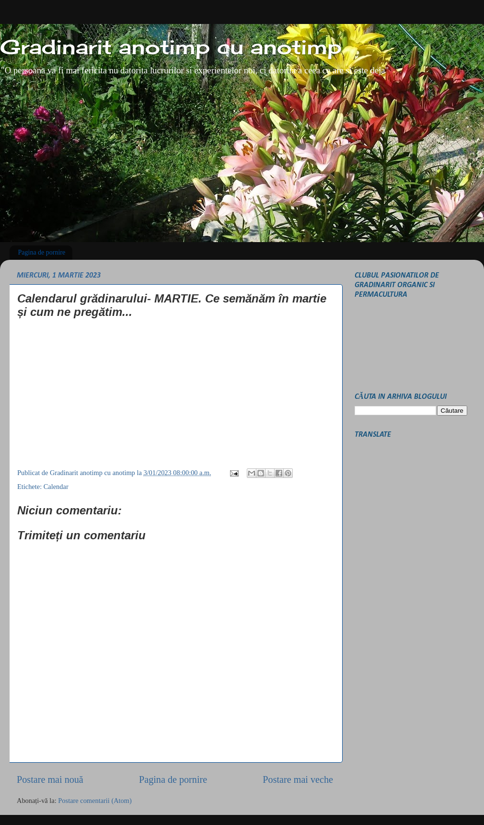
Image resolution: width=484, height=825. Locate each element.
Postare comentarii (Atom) (94, 800)
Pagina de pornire (42, 252)
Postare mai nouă (50, 779)
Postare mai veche (298, 779)
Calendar (56, 486)
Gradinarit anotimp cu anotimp (171, 47)
